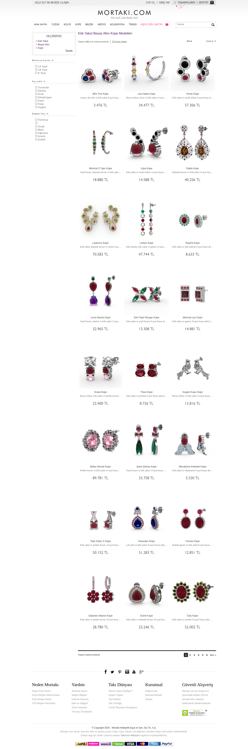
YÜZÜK (55, 25)
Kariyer (148, 699)
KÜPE (78, 25)
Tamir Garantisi (79, 707)
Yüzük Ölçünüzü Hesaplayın (123, 707)
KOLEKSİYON (117, 25)
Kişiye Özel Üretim (41, 691)
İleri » (213, 655)
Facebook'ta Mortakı (106, 672)
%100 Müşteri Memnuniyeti (46, 695)
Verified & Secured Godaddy (194, 713)
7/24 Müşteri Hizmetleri (43, 703)
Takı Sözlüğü (115, 703)
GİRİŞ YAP (164, 3)
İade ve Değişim (80, 703)
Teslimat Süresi (79, 691)
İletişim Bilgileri (79, 695)
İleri (190, 40)
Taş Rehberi (115, 699)
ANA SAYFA (40, 25)
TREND (133, 25)
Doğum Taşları (116, 695)
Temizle (69, 50)
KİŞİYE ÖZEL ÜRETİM (151, 25)
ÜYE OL (150, 3)
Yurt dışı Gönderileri (82, 711)
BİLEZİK (89, 25)
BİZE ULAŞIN (61, 3)
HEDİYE (102, 25)
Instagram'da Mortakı (127, 672)
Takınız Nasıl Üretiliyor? (121, 691)
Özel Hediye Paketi (41, 699)
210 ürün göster (119, 41)
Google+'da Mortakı (142, 672)
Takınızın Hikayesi (130, 735)
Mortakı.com (124, 13)
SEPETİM (203, 3)
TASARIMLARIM (184, 3)
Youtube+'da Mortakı (134, 672)
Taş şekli (38, 81)
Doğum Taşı (40, 113)
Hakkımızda (151, 691)
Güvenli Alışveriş (80, 699)
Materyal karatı (43, 60)
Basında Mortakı (153, 695)
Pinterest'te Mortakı (120, 672)
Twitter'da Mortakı (113, 672)
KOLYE (67, 25)
